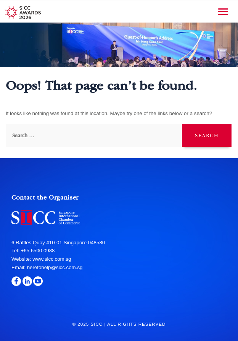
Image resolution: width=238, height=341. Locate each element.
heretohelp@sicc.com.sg (55, 267)
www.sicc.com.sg (51, 259)
